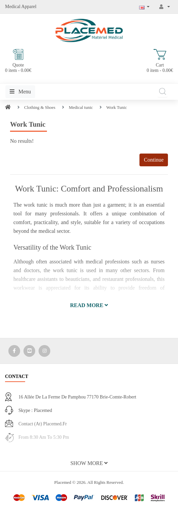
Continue (154, 160)
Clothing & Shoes (39, 107)
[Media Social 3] (44, 351)
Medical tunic (81, 107)
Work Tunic (116, 107)
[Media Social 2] (29, 351)
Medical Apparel (21, 6)
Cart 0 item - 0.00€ (159, 61)
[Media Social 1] (14, 351)
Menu (20, 91)
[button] (89, 305)
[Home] (8, 107)
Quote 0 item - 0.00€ (18, 61)
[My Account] (164, 7)
